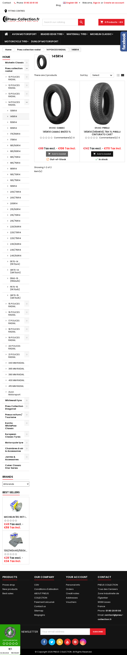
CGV (36, 584)
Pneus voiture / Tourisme (13, 416)
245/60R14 (15, 255)
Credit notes (72, 593)
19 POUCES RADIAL (14, 339)
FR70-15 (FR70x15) (15, 288)
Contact (6, 2)
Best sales (7, 593)
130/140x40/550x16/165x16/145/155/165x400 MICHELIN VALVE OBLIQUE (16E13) (16, 550)
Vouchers (71, 602)
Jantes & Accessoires (12, 458)
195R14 (13, 186)
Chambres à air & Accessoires (14, 450)
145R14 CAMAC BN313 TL (57, 131)
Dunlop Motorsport (44, 41)
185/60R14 (15, 145)
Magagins (39, 615)
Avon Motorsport (24, 34)
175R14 (13, 139)
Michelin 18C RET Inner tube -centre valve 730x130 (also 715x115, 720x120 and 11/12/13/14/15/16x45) (16, 517)
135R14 (13, 110)
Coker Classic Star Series (13, 467)
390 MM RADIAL (16, 374)
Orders (70, 589)
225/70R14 (15, 232)
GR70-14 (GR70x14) (15, 271)
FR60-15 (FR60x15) (15, 280)
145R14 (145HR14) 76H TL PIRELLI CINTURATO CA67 (102, 133)
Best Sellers (11, 492)
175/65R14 (15, 133)
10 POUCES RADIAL (14, 78)
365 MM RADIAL (16, 368)
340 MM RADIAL (16, 362)
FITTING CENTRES (14, 10)
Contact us (40, 606)
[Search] (63, 22)
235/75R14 (15, 249)
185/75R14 (15, 162)
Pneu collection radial (14, 70)
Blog (58, 5)
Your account (76, 577)
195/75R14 (15, 180)
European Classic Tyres (12, 435)
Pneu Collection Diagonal (14, 407)
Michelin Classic (101, 34)
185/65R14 (15, 151)
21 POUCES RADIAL (14, 356)
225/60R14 (15, 226)
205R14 (14, 203)
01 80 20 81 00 (31, 2)
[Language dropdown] (72, 3)
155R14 (13, 122)
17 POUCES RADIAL (14, 322)
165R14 (13, 128)
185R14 (13, 168)
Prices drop (8, 584)
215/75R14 (15, 220)
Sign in (96, 2)
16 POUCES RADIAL (14, 313)
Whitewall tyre (76, 34)
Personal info (73, 584)
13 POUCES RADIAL (14, 95)
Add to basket (57, 153)
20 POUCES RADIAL (14, 347)
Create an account (114, 2)
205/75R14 (15, 197)
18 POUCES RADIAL (14, 330)
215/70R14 (15, 215)
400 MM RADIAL (16, 380)
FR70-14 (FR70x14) (15, 263)
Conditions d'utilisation (46, 589)
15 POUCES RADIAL (14, 305)
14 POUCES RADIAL (14, 103)
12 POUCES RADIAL (14, 86)
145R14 (13, 116)
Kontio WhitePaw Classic (11, 425)
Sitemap (38, 610)
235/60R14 (15, 244)
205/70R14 (15, 191)
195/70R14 (15, 174)
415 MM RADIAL (16, 386)
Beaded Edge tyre (51, 34)
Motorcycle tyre (16, 41)
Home (6, 57)
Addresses (72, 597)
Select (102, 75)
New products (10, 589)
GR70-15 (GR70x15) (15, 296)
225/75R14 (15, 238)
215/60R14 (15, 209)
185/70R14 (15, 157)
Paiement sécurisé (44, 602)
